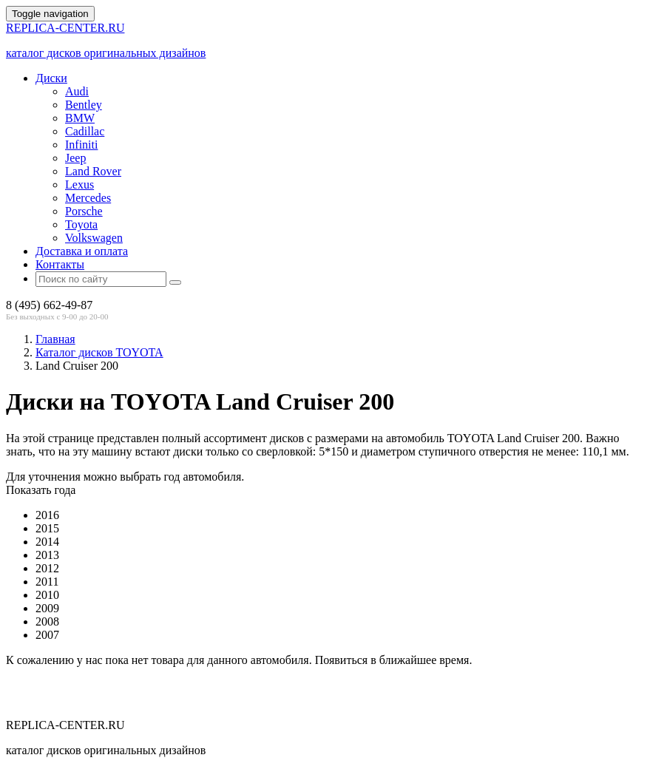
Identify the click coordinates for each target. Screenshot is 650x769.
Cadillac (84, 131)
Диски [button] (51, 78)
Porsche (84, 211)
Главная (55, 339)
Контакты (59, 264)
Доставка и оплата (81, 251)
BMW (80, 118)
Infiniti (81, 144)
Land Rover (93, 171)
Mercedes (88, 198)
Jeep (75, 158)
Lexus (79, 184)
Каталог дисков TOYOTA (99, 352)
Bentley (83, 104)
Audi (77, 91)
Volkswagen (94, 237)
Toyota (81, 224)
